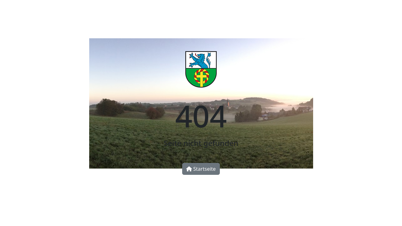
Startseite (201, 168)
